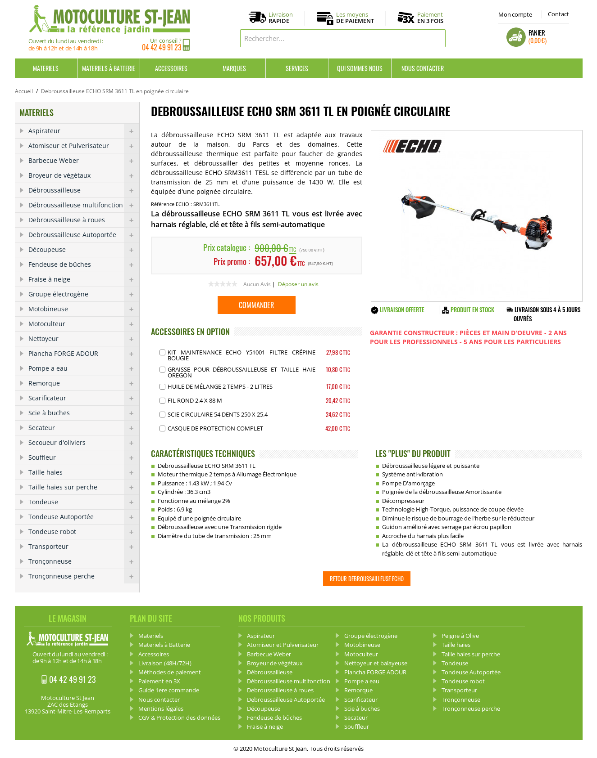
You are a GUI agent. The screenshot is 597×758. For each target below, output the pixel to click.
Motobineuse (83, 309)
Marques (234, 68)
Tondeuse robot (83, 532)
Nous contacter (422, 68)
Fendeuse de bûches (83, 264)
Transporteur (83, 546)
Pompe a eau (83, 368)
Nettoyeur (83, 339)
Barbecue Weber (83, 160)
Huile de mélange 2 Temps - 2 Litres (220, 386)
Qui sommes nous (360, 68)
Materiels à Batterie (108, 68)
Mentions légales (160, 708)
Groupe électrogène (83, 294)
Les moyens (355, 18)
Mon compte (515, 14)
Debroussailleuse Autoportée (83, 235)
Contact (558, 14)
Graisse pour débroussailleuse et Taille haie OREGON (241, 372)
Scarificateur (83, 398)
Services (297, 68)
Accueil (24, 91)
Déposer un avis (298, 284)
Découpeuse (83, 249)
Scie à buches (83, 413)
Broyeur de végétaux (83, 175)
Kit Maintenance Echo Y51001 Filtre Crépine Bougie (241, 355)
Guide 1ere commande (168, 690)
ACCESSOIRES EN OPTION (190, 331)
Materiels (46, 68)
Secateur (83, 428)
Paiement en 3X (159, 681)
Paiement (430, 17)
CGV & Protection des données (179, 717)
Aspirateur (83, 131)
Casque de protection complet (215, 428)
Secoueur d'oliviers (83, 442)
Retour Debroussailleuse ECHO (367, 578)
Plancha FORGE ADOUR (83, 353)
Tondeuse (83, 502)
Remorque (83, 383)
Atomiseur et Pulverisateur (83, 146)
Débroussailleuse (83, 190)
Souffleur (83, 457)
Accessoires (171, 68)
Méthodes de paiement (169, 672)
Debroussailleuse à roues (83, 220)
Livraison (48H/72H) (164, 663)
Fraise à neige (83, 279)
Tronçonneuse (83, 561)
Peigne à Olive (460, 636)
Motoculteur (83, 324)
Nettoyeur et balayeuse (375, 663)
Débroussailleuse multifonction (83, 205)
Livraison (281, 18)
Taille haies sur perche (83, 487)
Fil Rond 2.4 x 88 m (195, 400)
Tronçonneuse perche (83, 576)
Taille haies (83, 472)
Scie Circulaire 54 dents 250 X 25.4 (218, 414)
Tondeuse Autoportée (83, 517)
